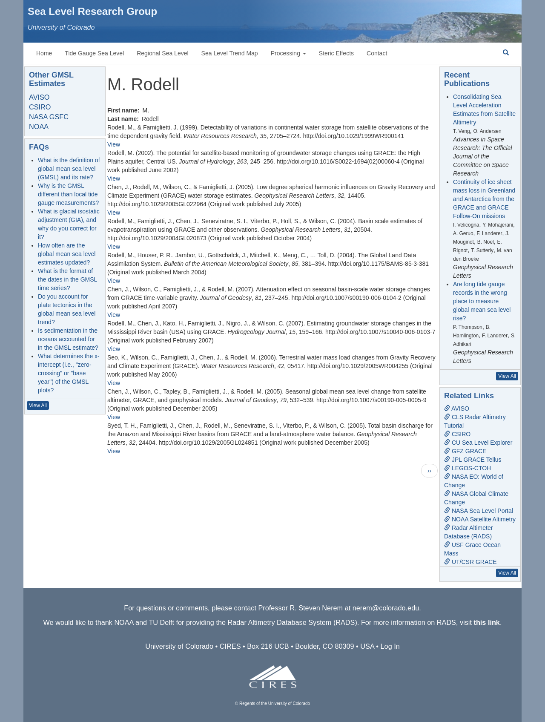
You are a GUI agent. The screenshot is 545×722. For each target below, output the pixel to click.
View (113, 144)
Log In (390, 646)
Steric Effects (336, 53)
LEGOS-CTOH (467, 468)
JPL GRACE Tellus (473, 459)
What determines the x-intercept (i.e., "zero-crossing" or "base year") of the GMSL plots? (69, 373)
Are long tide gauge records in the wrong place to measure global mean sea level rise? (482, 301)
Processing (288, 53)
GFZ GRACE (465, 451)
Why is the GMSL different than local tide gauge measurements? (68, 194)
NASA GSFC (49, 117)
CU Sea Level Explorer (478, 442)
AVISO (39, 97)
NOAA (39, 126)
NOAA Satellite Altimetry (480, 519)
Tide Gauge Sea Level (94, 53)
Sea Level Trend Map (229, 53)
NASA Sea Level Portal (478, 510)
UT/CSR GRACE (470, 561)
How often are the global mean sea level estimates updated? (66, 254)
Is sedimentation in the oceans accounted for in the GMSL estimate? (68, 339)
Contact (377, 53)
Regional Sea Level (162, 53)
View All (38, 405)
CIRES (230, 646)
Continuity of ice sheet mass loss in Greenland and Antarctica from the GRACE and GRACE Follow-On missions (484, 198)
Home (44, 53)
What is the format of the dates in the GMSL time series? (67, 279)
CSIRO (40, 107)
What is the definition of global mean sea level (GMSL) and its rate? (69, 169)
